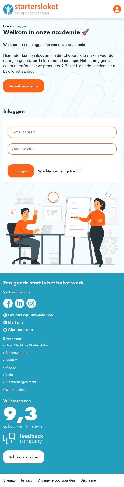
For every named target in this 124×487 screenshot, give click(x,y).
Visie (9, 375)
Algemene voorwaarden (56, 480)
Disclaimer (89, 480)
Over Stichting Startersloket (27, 345)
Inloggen (21, 26)
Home (7, 26)
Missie (10, 367)
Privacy (27, 480)
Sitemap (9, 480)
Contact (11, 360)
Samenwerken (16, 353)
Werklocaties (15, 389)
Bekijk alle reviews (23, 457)
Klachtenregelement (20, 382)
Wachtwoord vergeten (56, 170)
